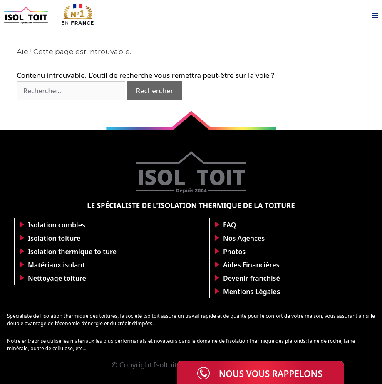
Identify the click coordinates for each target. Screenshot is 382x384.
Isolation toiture (54, 238)
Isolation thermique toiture (72, 251)
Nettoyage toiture (57, 278)
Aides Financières (251, 264)
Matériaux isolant (56, 264)
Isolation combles (56, 224)
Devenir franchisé (251, 278)
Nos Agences (244, 238)
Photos (234, 251)
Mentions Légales (251, 291)
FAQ (229, 224)
